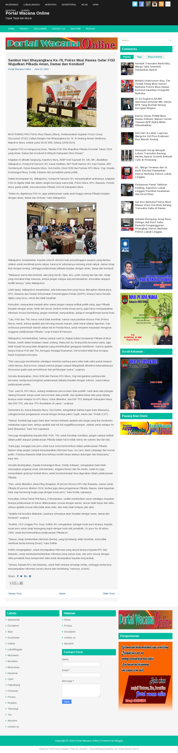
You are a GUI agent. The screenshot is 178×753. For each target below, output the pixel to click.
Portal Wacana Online (87, 740)
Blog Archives (155, 57)
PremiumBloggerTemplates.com (103, 749)
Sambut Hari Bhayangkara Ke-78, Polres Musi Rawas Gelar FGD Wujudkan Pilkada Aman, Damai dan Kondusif (61, 62)
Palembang (14, 685)
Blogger (119, 740)
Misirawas (13, 655)
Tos (10, 714)
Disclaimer (40, 29)
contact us (58, 29)
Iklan (85, 4)
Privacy (24, 29)
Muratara (50, 4)
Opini (96, 4)
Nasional (11, 10)
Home (11, 29)
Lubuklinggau (31, 4)
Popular (127, 57)
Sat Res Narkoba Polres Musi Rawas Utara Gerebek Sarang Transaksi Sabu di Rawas (153, 205)
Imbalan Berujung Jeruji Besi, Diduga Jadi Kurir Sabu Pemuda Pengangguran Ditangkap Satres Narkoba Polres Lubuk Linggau (153, 225)
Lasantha (83, 749)
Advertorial (69, 4)
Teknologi (13, 708)
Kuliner (11, 643)
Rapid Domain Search (129, 749)
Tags (139, 57)
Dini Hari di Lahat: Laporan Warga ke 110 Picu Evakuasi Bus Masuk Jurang (152, 136)
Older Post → (110, 593)
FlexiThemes (54, 749)
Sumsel (25, 10)
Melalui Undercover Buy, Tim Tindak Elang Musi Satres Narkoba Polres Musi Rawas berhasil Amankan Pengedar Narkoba (152, 87)
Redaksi (90, 29)
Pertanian (13, 690)
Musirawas (12, 4)
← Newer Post (14, 593)
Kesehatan (14, 637)
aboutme (75, 29)
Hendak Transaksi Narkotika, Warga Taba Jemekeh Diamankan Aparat (152, 66)
